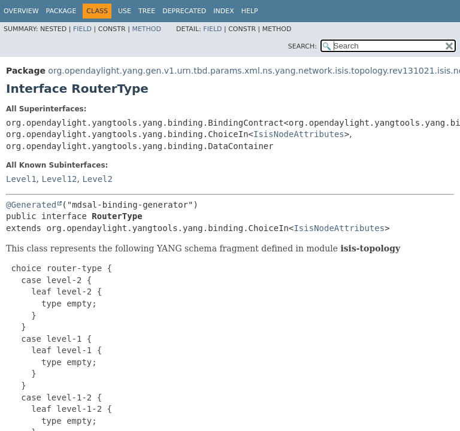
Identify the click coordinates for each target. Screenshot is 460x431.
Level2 (97, 179)
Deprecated (184, 11)
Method (146, 29)
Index (223, 11)
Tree (146, 11)
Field (82, 29)
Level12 (59, 179)
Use (124, 11)
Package (61, 11)
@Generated (31, 205)
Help (249, 11)
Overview (21, 11)
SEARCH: (302, 46)
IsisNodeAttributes (298, 134)
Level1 (21, 179)
